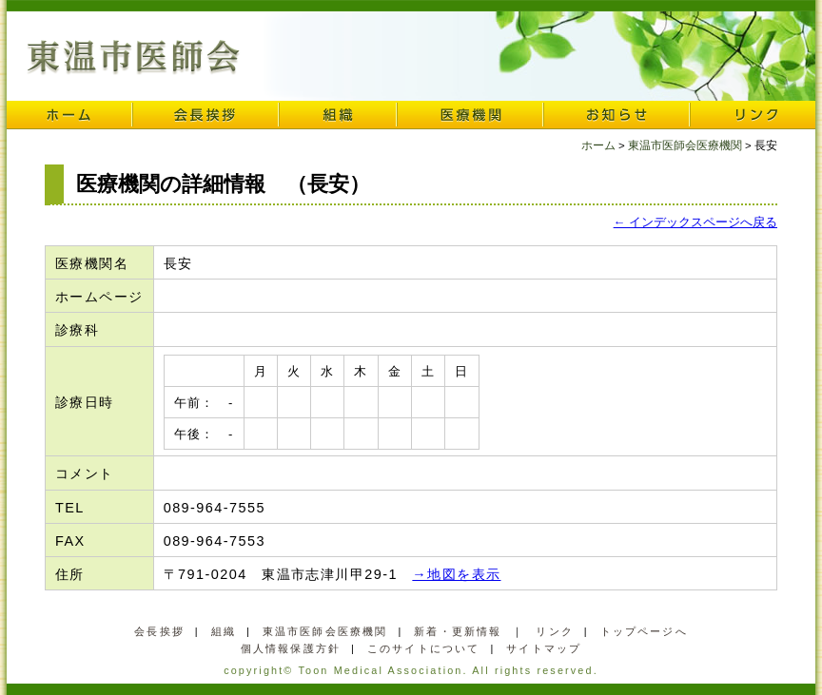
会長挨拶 (205, 115)
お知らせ (616, 115)
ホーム (69, 115)
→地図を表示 (456, 574)
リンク (752, 115)
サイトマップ (543, 648)
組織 (338, 115)
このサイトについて (423, 648)
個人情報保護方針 (291, 648)
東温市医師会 (133, 58)
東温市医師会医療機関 (685, 145)
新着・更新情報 (457, 631)
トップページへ (644, 631)
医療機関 (470, 115)
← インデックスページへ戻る (695, 222)
